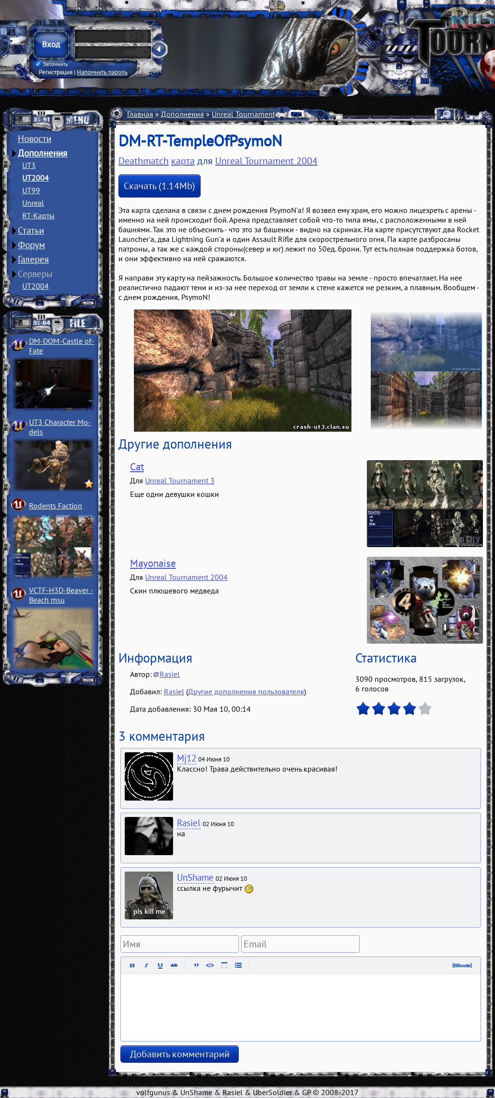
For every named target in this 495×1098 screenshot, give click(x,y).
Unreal (33, 203)
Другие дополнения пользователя (246, 691)
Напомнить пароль (102, 72)
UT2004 (35, 178)
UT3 (29, 165)
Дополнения (42, 153)
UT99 (31, 190)
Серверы (35, 274)
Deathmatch (143, 161)
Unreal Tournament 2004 (253, 114)
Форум (31, 245)
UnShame (195, 877)
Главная (140, 114)
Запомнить (52, 64)
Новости (34, 138)
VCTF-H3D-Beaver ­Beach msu (61, 595)
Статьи (31, 230)
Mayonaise (153, 563)
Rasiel (170, 674)
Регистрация (56, 72)
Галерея (33, 259)
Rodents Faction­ (55, 505)
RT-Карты (38, 215)
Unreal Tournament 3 (180, 480)
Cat (137, 466)
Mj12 (186, 758)
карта (183, 161)
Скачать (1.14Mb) (159, 186)
